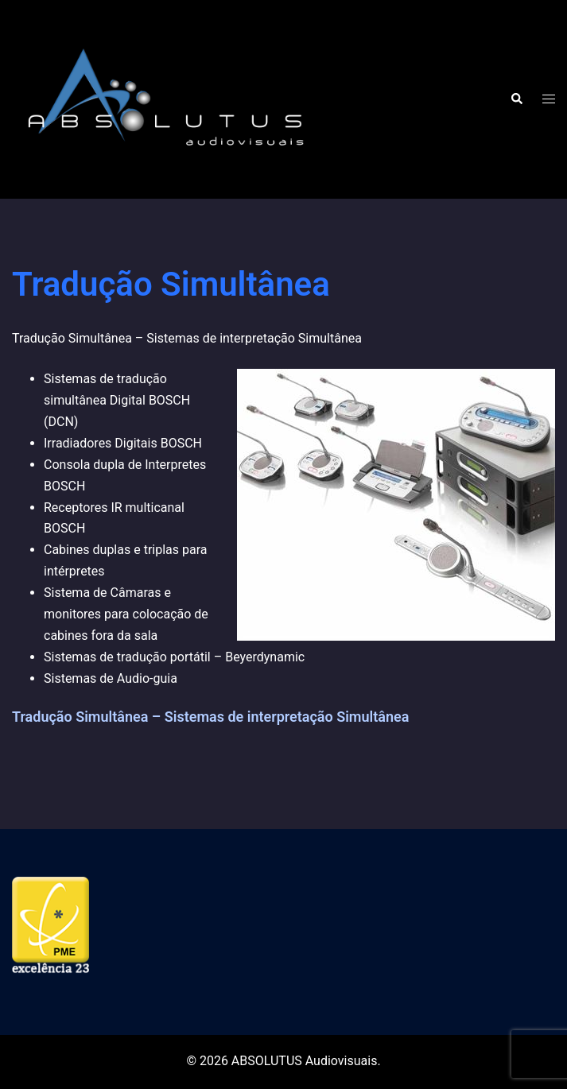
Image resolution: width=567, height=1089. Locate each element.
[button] (516, 99)
